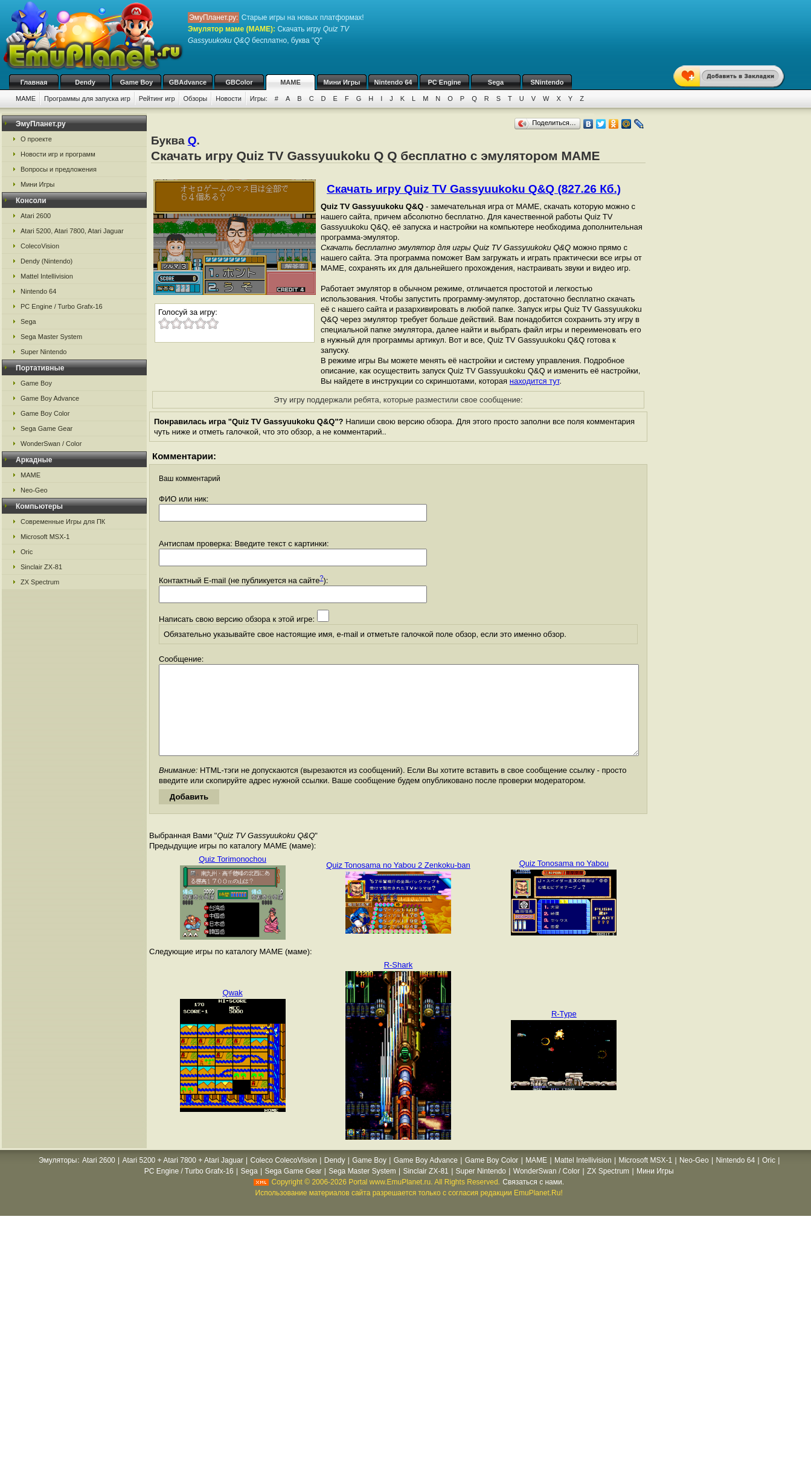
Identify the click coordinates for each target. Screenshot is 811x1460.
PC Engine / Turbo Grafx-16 (62, 306)
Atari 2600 (36, 215)
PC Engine (444, 82)
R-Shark (398, 982)
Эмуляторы (58, 1178)
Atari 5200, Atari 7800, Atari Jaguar (72, 230)
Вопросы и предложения (59, 169)
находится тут (535, 381)
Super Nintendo (43, 351)
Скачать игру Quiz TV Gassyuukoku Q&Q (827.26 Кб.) (474, 188)
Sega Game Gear (46, 428)
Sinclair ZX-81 (41, 566)
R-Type (564, 1031)
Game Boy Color (45, 413)
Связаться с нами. (533, 1200)
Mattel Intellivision (47, 276)
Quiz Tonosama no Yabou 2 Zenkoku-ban (398, 883)
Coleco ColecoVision (283, 1178)
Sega (496, 82)
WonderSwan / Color (51, 443)
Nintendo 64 (393, 82)
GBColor (238, 82)
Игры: (259, 98)
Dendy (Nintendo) (46, 261)
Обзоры (196, 98)
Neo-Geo (34, 490)
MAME (290, 82)
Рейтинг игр (157, 98)
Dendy (85, 82)
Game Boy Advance (50, 398)
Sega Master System (51, 336)
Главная (34, 82)
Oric (27, 551)
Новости (229, 98)
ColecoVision (40, 246)
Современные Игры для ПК (63, 521)
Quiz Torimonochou (232, 877)
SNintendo (547, 82)
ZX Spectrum (40, 582)
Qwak (233, 1010)
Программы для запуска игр (87, 98)
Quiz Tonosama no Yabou (564, 881)
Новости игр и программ (58, 154)
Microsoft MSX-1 (45, 536)
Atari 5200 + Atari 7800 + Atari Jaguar (183, 1178)
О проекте (36, 139)
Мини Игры (342, 82)
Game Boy (136, 82)
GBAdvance (188, 82)
